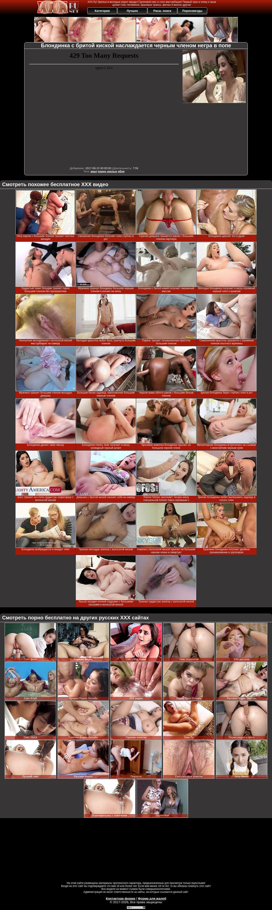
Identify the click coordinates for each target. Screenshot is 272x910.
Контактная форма (120, 898)
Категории (102, 11)
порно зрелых (107, 171)
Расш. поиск (162, 11)
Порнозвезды (192, 11)
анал (94, 171)
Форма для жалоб (152, 898)
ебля (121, 171)
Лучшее (132, 11)
